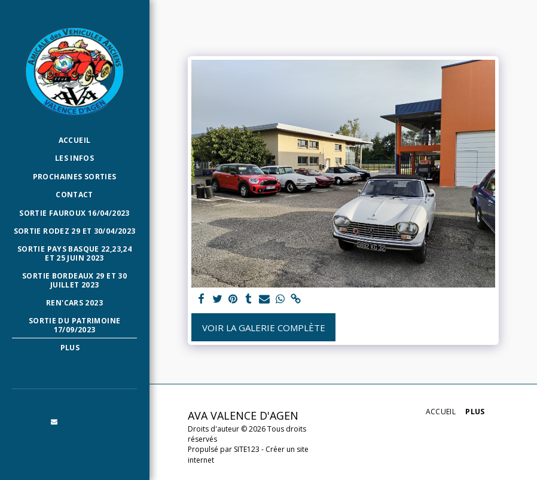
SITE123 (247, 449)
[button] (54, 422)
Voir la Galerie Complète (263, 328)
